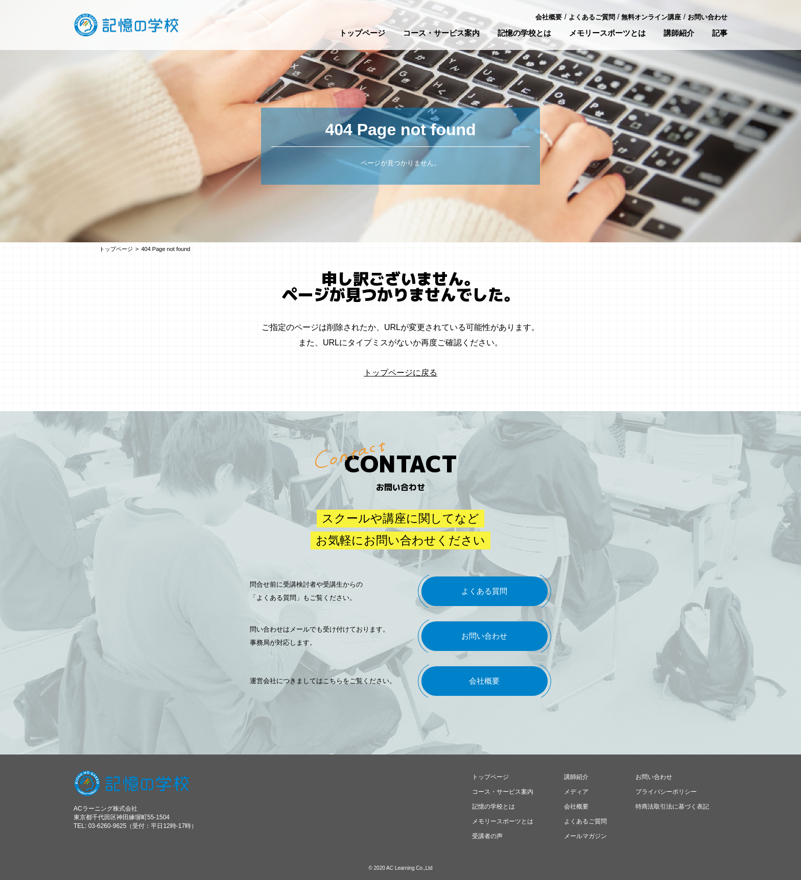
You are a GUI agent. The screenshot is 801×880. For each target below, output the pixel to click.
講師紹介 (679, 33)
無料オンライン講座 (651, 17)
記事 (719, 33)
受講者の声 (487, 836)
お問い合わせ (707, 17)
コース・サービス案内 (441, 33)
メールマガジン (585, 836)
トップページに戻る (400, 372)
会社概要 (548, 17)
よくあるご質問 (592, 17)
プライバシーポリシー (666, 791)
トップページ (362, 33)
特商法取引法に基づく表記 (672, 806)
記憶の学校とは (524, 33)
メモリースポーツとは (607, 33)
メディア (576, 791)
